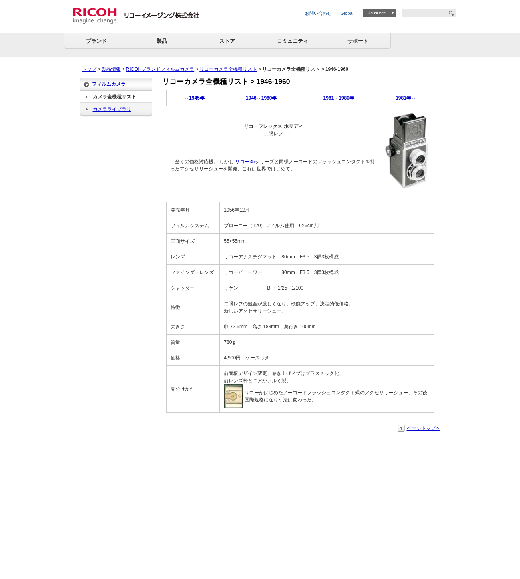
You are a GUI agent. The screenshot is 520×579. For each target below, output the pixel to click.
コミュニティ (292, 41)
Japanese (376, 12)
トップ (89, 69)
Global (347, 13)
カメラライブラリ (112, 109)
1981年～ (406, 98)
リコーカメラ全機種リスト (228, 69)
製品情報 (111, 69)
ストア (227, 41)
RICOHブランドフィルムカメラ (160, 69)
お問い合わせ (318, 13)
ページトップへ (423, 428)
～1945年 (194, 98)
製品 (162, 41)
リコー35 (245, 161)
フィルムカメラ (109, 84)
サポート (357, 41)
